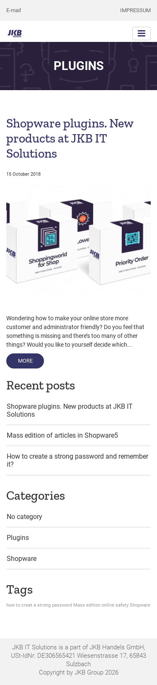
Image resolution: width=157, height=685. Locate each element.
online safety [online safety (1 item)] (115, 605)
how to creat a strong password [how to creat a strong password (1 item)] (39, 605)
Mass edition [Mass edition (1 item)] (86, 605)
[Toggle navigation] (141, 33)
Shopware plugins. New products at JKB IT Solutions (69, 138)
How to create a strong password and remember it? (77, 460)
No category (24, 517)
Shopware (21, 559)
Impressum (135, 10)
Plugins (18, 538)
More (31, 360)
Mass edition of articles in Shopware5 (62, 435)
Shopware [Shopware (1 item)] (140, 605)
